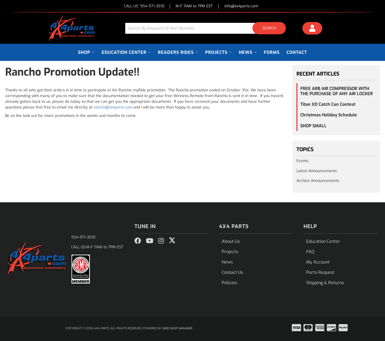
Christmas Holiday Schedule (328, 115)
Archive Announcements (317, 180)
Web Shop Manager (177, 328)
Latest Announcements (316, 170)
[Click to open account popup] (312, 29)
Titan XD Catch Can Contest (327, 104)
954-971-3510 (83, 237)
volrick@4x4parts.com (112, 107)
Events (302, 160)
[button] (207, 28)
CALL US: (144, 6)
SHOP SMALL (313, 126)
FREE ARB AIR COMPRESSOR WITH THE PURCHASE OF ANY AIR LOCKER (336, 91)
